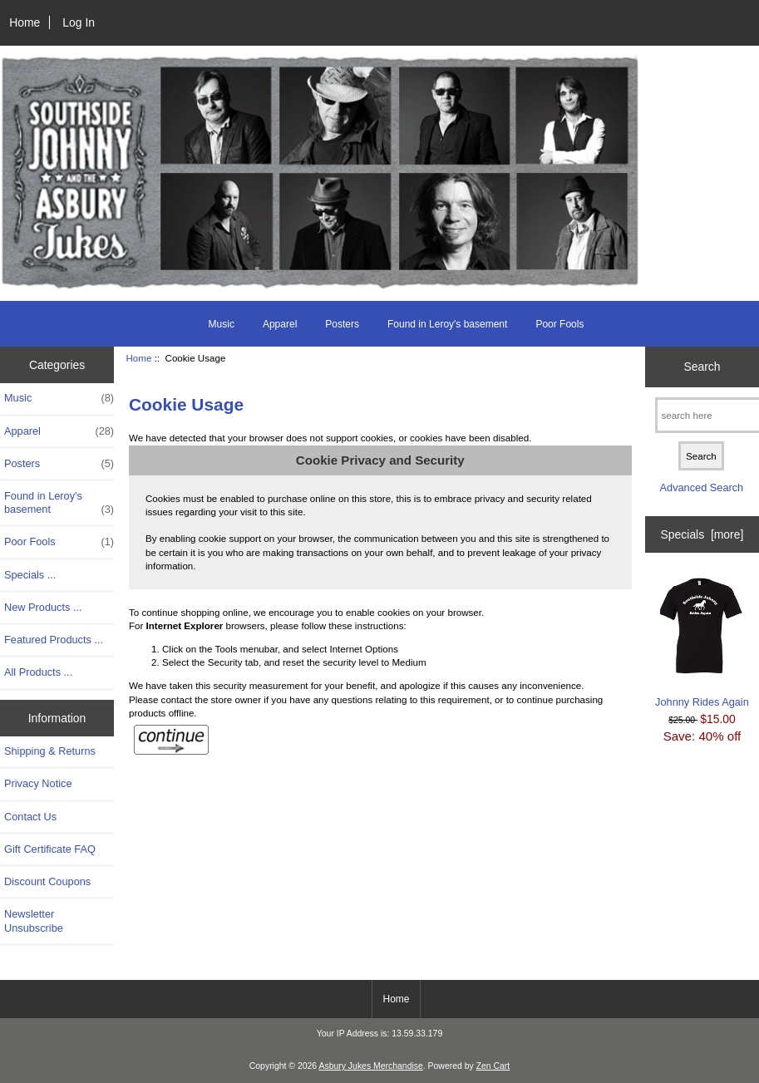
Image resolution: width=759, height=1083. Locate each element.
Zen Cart (493, 1066)
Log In (78, 22)
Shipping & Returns (50, 751)
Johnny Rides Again (702, 641)
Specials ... (30, 575)
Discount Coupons (47, 881)
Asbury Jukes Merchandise (370, 1066)
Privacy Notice (37, 783)
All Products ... (38, 672)
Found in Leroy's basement (447, 324)
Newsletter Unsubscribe (33, 920)
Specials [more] (702, 534)
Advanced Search (702, 487)
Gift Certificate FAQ (50, 849)
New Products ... (43, 607)
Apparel (280, 324)
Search (701, 366)
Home (24, 22)
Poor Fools (559, 324)
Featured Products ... (53, 639)
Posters (342, 324)
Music (221, 324)
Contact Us (30, 816)
